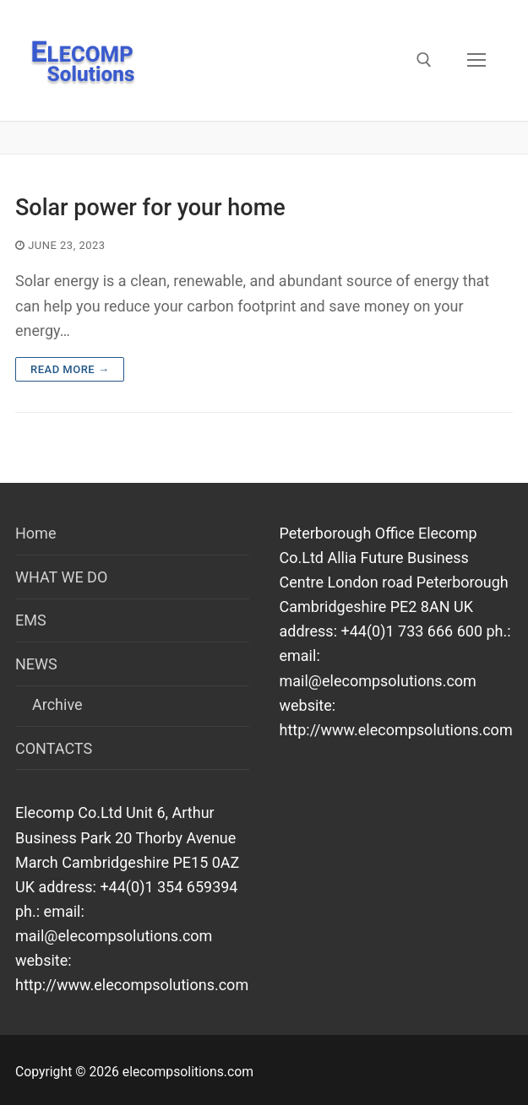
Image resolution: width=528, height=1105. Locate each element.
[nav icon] (476, 60)
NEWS (38, 664)
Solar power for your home (150, 207)
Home (35, 533)
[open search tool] (424, 60)
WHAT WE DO (61, 577)
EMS (30, 620)
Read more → (69, 369)
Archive (57, 704)
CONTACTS (53, 748)
